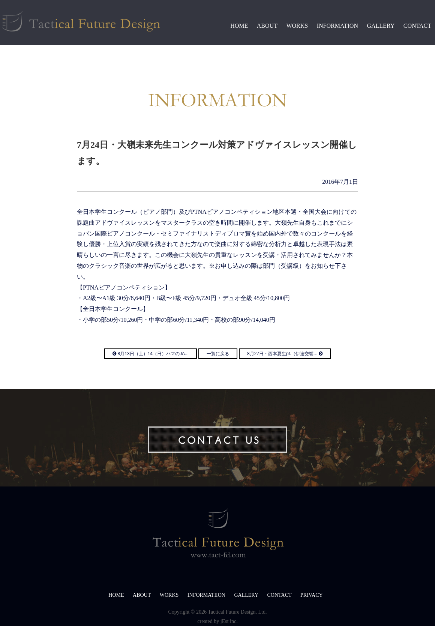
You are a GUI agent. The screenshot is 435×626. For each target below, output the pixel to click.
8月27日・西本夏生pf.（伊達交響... (284, 353)
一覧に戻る (218, 353)
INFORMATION (337, 26)
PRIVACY (311, 595)
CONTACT (417, 26)
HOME (239, 26)
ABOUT (267, 26)
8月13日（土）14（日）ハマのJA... (150, 353)
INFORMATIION (206, 595)
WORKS (297, 26)
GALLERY (380, 26)
